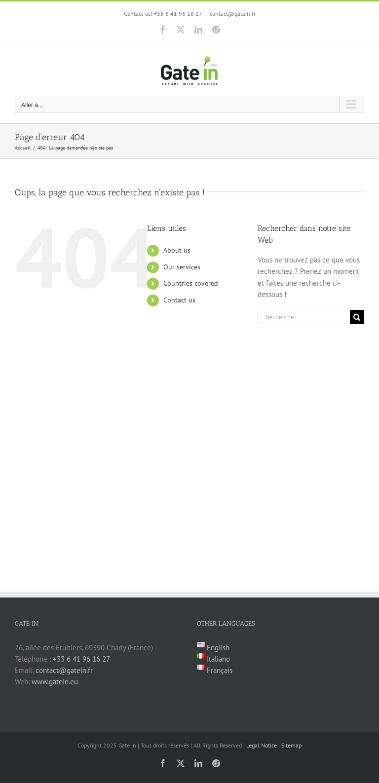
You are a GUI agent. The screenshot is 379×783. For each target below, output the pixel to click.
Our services (181, 266)
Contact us (179, 300)
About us (176, 250)
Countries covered (190, 283)
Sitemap (291, 745)
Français (218, 670)
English (217, 647)
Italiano (217, 659)
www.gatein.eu (55, 681)
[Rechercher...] (304, 317)
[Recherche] (357, 317)
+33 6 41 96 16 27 (81, 659)
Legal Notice (261, 745)
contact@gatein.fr (233, 13)
